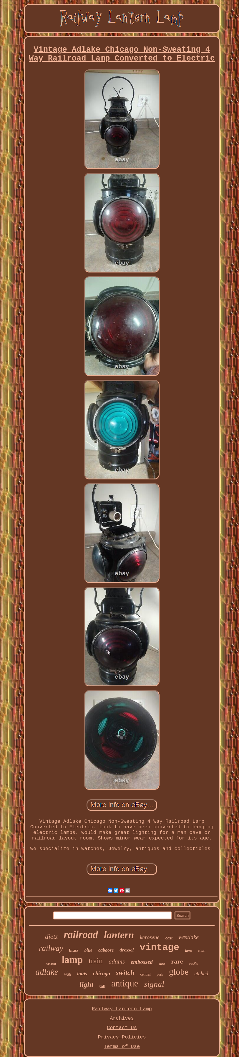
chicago (101, 973)
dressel (127, 950)
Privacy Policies (122, 1037)
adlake (46, 971)
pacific (193, 963)
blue (88, 950)
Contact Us (122, 1028)
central (145, 974)
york (160, 974)
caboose (106, 950)
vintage (159, 947)
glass (162, 963)
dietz (51, 936)
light (86, 985)
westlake (188, 937)
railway (51, 948)
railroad (81, 934)
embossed (142, 962)
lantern (119, 934)
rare (177, 961)
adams (117, 961)
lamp (72, 959)
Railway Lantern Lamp (122, 1009)
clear (201, 951)
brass (73, 950)
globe (179, 971)
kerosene (150, 937)
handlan (51, 963)
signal (154, 984)
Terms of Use (122, 1046)
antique (124, 983)
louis (82, 973)
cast (168, 938)
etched (201, 973)
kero (188, 950)
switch (125, 972)
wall (67, 974)
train (96, 960)
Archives (122, 1018)
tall (102, 986)
